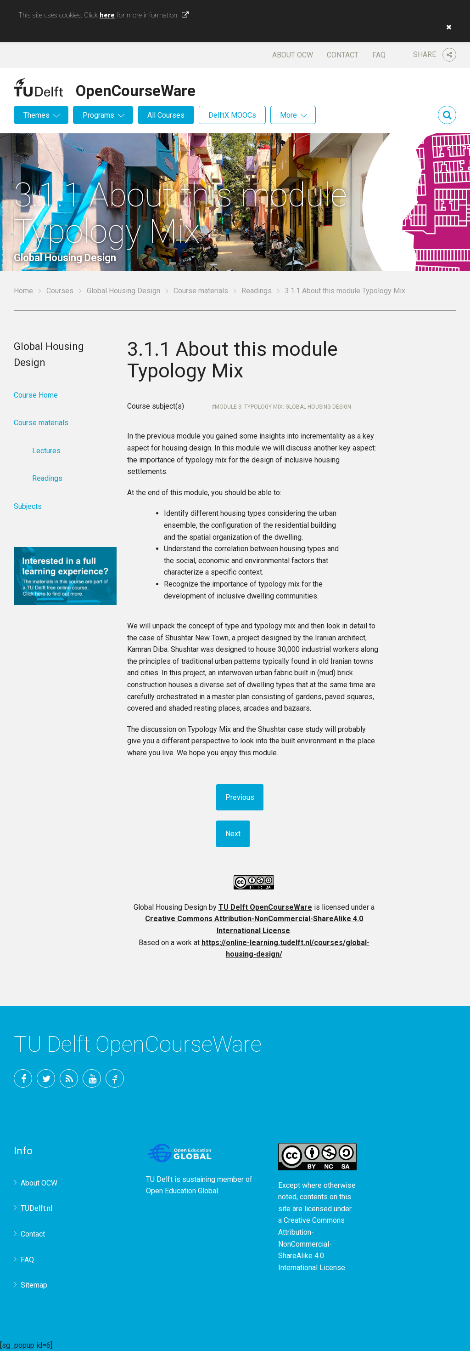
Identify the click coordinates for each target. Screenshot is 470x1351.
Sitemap (34, 1285)
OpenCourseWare (136, 89)
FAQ (379, 55)
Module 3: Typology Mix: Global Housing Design (283, 407)
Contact (342, 55)
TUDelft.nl (36, 1208)
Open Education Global (182, 1190)
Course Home (36, 395)
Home (23, 290)
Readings (256, 290)
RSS (69, 1078)
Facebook (23, 1078)
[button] (447, 27)
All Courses (166, 115)
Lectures (46, 450)
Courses (59, 290)
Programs (98, 115)
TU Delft (115, 1078)
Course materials (200, 290)
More (288, 115)
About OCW (292, 55)
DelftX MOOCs (232, 115)
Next (233, 833)
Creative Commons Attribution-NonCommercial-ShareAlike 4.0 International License (311, 1243)
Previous (239, 797)
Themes (36, 115)
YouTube (92, 1078)
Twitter (46, 1078)
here (107, 15)
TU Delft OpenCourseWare (265, 907)
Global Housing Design (123, 290)
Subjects (28, 506)
